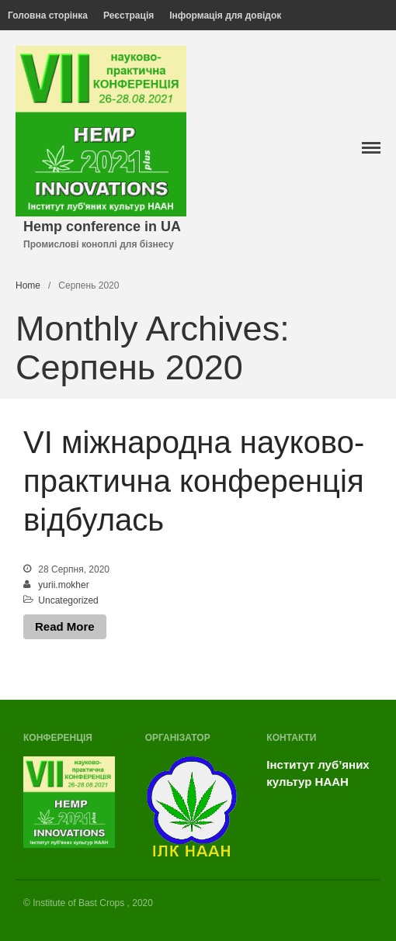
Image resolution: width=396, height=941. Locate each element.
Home (28, 285)
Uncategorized (68, 600)
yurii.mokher (63, 584)
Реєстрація (128, 15)
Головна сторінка (48, 15)
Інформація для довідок (225, 15)
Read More (65, 626)
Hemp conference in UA (102, 226)
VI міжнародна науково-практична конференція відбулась (193, 481)
